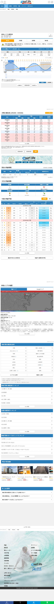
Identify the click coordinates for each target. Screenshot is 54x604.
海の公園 (13, 315)
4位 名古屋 (4, 424)
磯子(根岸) (40, 350)
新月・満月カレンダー (10, 568)
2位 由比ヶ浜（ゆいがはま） (8, 442)
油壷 (40, 367)
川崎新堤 (41, 322)
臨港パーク (26, 326)
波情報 (10, 6)
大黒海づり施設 (47, 322)
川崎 (14, 348)
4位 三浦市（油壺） (6, 399)
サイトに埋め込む (48, 112)
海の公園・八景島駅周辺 (32, 322)
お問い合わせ (30, 6)
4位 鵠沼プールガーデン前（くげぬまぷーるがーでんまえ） (15, 449)
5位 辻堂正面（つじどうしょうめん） (10, 453)
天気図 (20, 40)
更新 (35, 151)
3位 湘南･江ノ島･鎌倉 (6, 421)
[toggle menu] (52, 1)
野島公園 (20, 323)
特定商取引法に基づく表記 (11, 583)
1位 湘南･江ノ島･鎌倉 (6, 388)
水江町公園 (44, 324)
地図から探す (39, 375)
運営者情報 (7, 575)
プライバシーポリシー (10, 580)
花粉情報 (6, 560)
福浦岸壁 (13, 324)
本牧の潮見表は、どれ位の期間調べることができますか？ (16, 496)
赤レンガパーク (9, 322)
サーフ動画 (34, 553)
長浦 (14, 353)
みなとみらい (13, 350)
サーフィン (24, 6)
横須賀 (13, 356)
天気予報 (15, 6)
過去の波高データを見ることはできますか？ (12, 499)
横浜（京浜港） (39, 348)
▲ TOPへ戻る (27, 527)
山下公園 (50, 324)
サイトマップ (7, 578)
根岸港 (15, 323)
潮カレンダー (7, 550)
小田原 (39, 365)
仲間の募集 (34, 555)
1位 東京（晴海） (5, 413)
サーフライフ (3, 529)
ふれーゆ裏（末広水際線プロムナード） (24, 324)
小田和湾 (40, 362)
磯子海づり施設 (17, 322)
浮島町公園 (24, 322)
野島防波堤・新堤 (36, 323)
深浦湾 (8, 324)
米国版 (6, 586)
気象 (19, 6)
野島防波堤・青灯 (27, 323)
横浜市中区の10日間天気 (14, 258)
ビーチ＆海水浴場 (36, 550)
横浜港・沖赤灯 (4, 326)
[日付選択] (27, 85)
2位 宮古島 (4, 417)
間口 (14, 367)
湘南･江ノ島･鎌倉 (40, 353)
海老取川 (3, 322)
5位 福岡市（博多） (6, 428)
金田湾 (13, 365)
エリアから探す (14, 375)
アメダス (6, 563)
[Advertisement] (27, 21)
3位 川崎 (3, 395)
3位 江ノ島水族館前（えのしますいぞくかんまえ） (13, 446)
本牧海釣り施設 (37, 324)
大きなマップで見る (5, 312)
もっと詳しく (50, 177)
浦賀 (40, 359)
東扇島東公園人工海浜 (5, 315)
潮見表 (6, 6)
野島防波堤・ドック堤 (46, 323)
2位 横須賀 (4, 392)
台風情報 (6, 555)
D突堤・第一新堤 (9, 323)
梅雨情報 (6, 558)
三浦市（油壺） (13, 370)
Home (2, 6)
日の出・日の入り (9, 566)
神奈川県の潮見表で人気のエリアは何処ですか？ (13, 492)
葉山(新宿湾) (40, 356)
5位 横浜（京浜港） (6, 402)
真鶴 (40, 370)
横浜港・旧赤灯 (19, 326)
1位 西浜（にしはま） (6, 438)
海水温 (46, 40)
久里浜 (13, 362)
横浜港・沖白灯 (12, 326)
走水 (14, 359)
